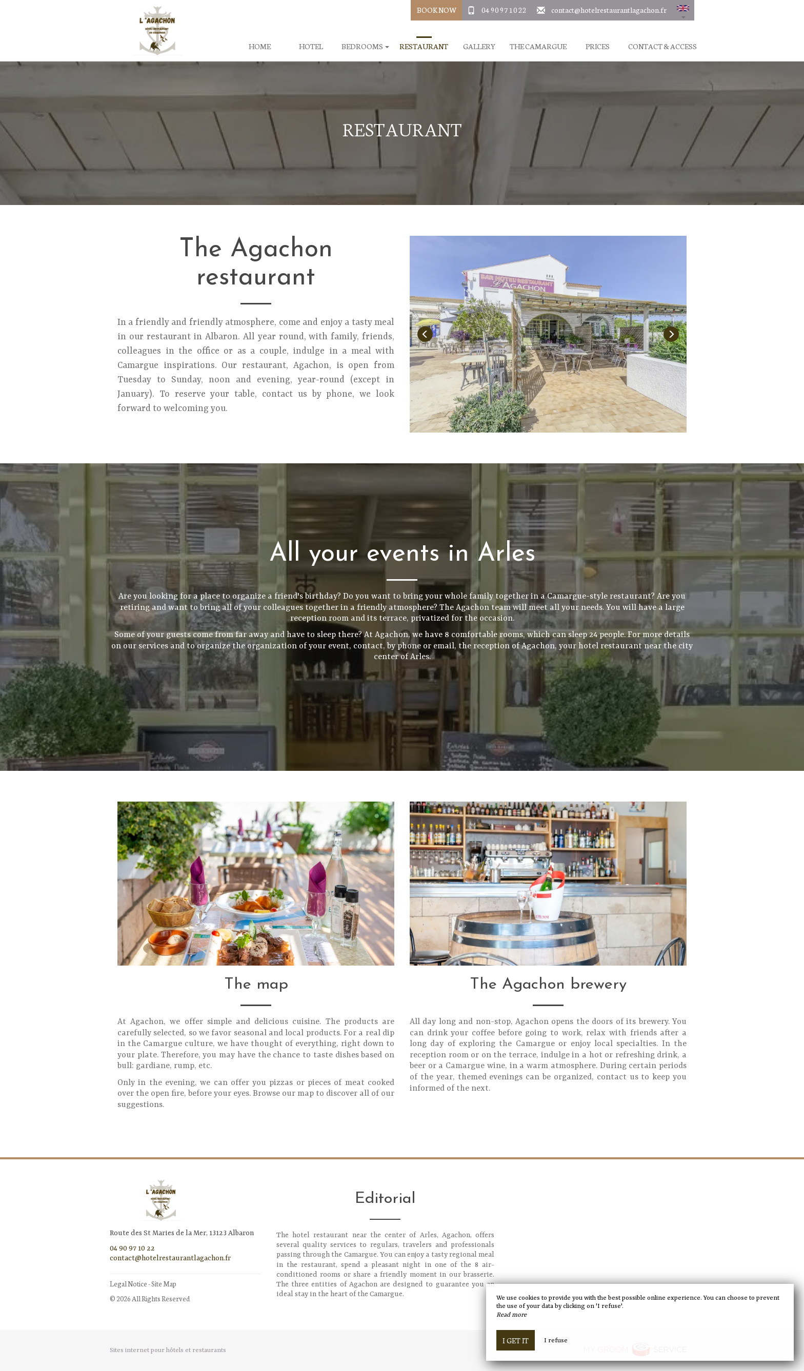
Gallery (479, 46)
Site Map (163, 1283)
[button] (683, 10)
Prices (598, 46)
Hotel (311, 46)
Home (260, 46)
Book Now (436, 10)
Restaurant (423, 46)
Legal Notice (128, 1283)
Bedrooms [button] (365, 46)
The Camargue (538, 46)
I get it (515, 1340)
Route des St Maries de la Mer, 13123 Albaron (182, 1233)
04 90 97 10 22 (504, 10)
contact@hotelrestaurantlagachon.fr (609, 10)
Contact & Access (662, 46)
